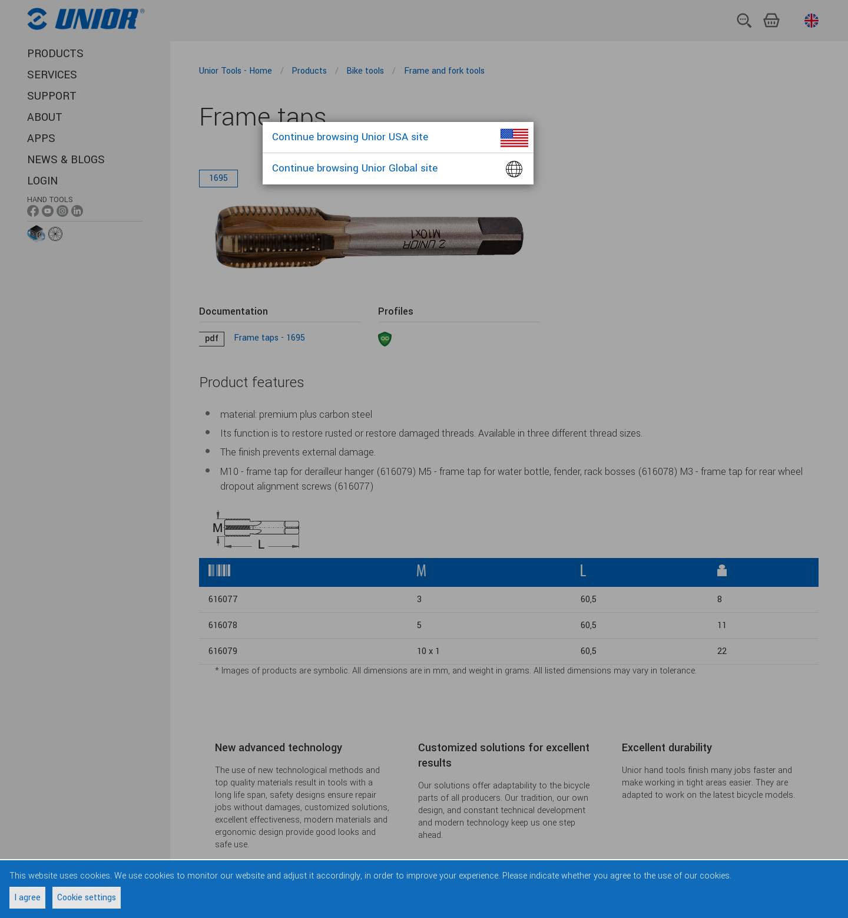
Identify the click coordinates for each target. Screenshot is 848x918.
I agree (27, 897)
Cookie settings (86, 897)
